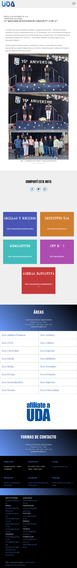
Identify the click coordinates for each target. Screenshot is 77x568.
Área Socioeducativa (12, 382)
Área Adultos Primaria (13, 335)
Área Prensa (8, 374)
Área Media (7, 366)
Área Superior (47, 382)
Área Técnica (8, 390)
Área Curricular (10, 350)
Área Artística (47, 335)
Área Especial (47, 350)
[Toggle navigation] (73, 3)
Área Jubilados (47, 358)
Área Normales (48, 366)
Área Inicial (7, 358)
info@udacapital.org (59, 467)
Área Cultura (47, 342)
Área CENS (7, 342)
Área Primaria (47, 374)
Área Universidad (49, 390)
